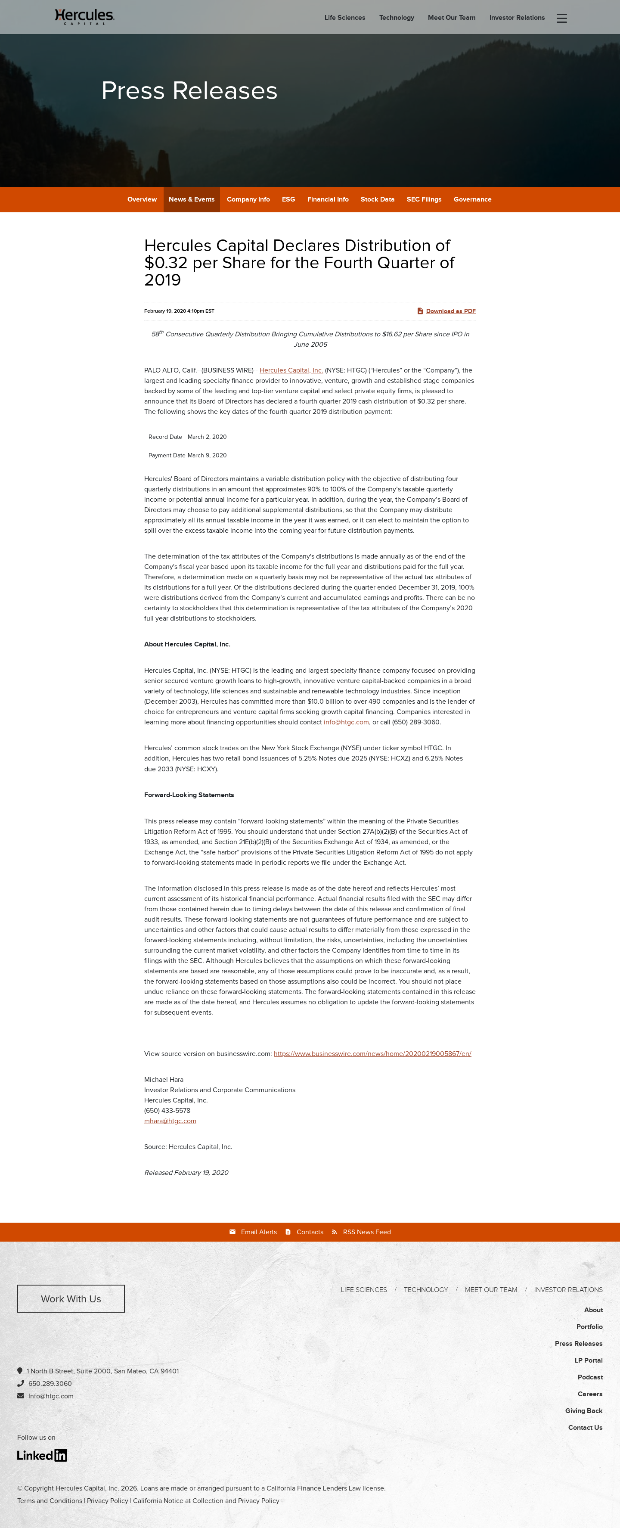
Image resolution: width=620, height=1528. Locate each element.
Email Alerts (259, 1232)
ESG (288, 200)
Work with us (71, 1299)
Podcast (590, 1377)
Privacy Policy (107, 1500)
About (593, 1310)
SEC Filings (424, 200)
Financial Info (328, 200)
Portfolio (590, 1327)
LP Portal (589, 1361)
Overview (142, 200)
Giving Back (584, 1411)
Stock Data (378, 200)
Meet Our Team (452, 18)
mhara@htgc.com (170, 1121)
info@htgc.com (346, 722)
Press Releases (579, 1344)
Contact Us (585, 1428)
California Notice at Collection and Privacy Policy (206, 1500)
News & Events (192, 200)
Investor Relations (517, 18)
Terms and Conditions (49, 1500)
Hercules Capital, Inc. (291, 370)
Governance (473, 200)
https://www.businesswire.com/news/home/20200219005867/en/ (372, 1053)
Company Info (248, 200)
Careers (590, 1394)
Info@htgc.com (51, 1396)
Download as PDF (446, 311)
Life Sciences (345, 18)
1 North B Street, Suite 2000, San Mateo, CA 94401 (98, 1371)
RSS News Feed (367, 1232)
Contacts (310, 1232)
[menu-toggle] (562, 19)
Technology (396, 18)
